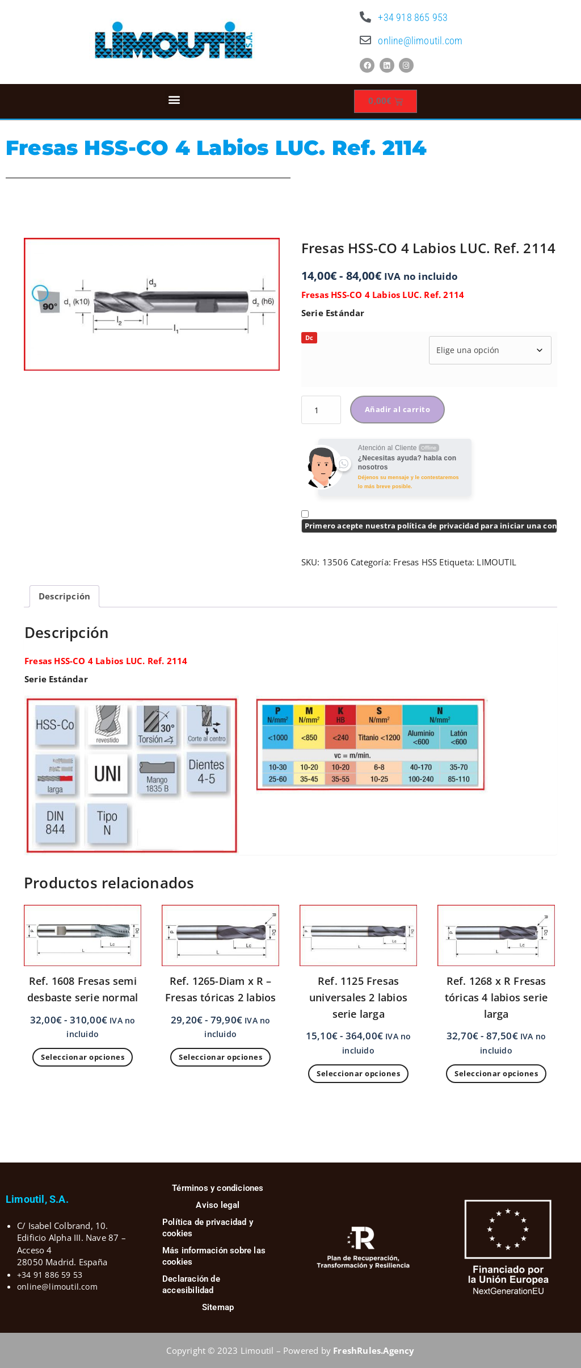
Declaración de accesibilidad (191, 1284)
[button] (174, 99)
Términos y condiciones (217, 1188)
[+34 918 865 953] (365, 17)
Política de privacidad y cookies (207, 1228)
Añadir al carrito (398, 409)
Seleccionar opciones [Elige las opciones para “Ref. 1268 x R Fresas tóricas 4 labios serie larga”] (496, 1073)
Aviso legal (217, 1205)
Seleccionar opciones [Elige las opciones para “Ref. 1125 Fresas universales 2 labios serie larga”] (358, 1073)
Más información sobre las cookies (214, 1256)
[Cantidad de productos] (321, 410)
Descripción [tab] (64, 596)
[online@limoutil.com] (365, 40)
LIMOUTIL (496, 562)
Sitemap (218, 1307)
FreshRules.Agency (373, 1350)
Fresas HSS (415, 562)
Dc (309, 337)
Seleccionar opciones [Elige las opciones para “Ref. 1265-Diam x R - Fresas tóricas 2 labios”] (220, 1057)
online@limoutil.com (420, 41)
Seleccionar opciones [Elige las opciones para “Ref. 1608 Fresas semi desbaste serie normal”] (82, 1057)
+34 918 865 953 (413, 17)
